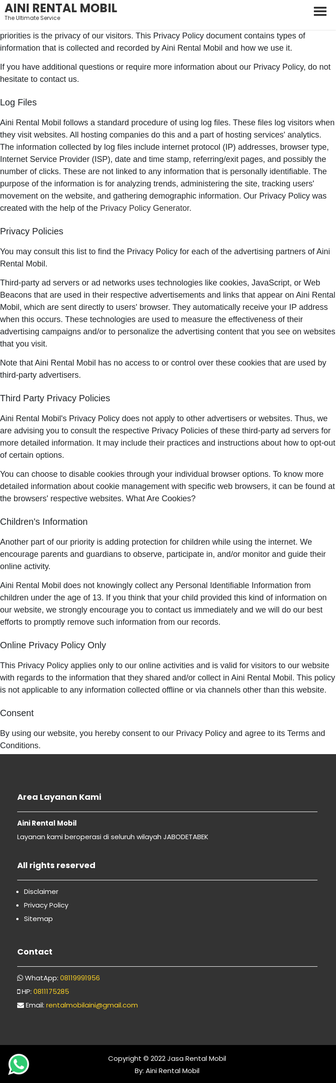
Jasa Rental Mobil (196, 1058)
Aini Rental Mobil (171, 1070)
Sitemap (38, 918)
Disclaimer (41, 891)
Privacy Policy (46, 905)
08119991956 (80, 978)
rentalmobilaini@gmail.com (92, 1005)
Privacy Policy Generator (144, 208)
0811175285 (51, 991)
